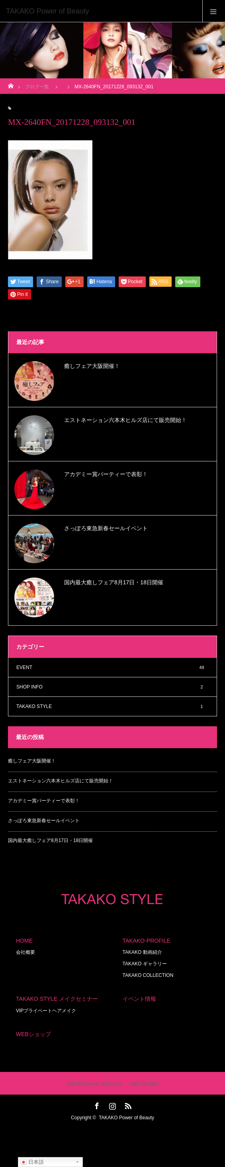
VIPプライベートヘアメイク (46, 1010)
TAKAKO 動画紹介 (142, 952)
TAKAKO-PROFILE (146, 940)
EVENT (112, 667)
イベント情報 (139, 999)
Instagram (111, 1105)
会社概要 (25, 952)
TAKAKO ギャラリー (145, 964)
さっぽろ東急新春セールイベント (106, 528)
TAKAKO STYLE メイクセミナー (57, 999)
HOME (24, 940)
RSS (127, 1105)
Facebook (96, 1105)
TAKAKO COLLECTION (148, 975)
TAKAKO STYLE (112, 706)
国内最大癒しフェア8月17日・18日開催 (113, 582)
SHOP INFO (112, 687)
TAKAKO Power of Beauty (126, 1117)
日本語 (32, 1162)
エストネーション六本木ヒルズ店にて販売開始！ (125, 420)
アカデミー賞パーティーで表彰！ (106, 474)
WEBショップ (33, 1034)
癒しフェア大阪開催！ (92, 366)
